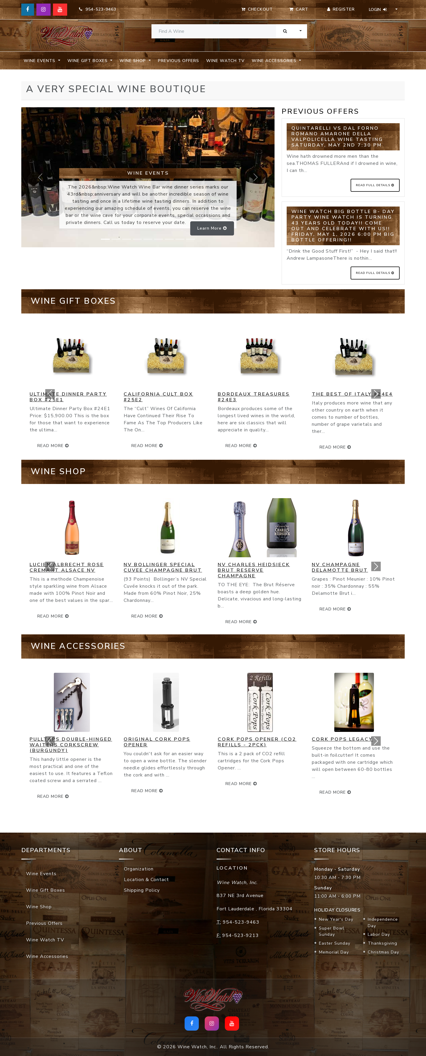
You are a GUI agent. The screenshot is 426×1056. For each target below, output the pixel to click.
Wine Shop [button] (133, 61)
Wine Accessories (47, 956)
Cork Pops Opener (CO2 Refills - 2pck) (257, 742)
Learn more (212, 228)
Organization (139, 869)
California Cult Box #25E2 (158, 397)
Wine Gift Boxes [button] (88, 61)
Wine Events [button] (40, 61)
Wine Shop (39, 907)
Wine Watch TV (225, 61)
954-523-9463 (97, 9)
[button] (50, 394)
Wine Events (41, 873)
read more (147, 446)
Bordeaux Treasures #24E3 (254, 397)
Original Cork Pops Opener (157, 742)
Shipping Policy (142, 890)
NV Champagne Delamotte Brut (340, 567)
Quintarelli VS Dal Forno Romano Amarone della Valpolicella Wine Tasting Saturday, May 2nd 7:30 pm (337, 137)
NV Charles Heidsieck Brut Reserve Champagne (254, 570)
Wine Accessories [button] (275, 61)
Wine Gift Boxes (45, 890)
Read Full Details (375, 185)
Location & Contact (146, 879)
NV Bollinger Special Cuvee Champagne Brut (163, 567)
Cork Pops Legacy (342, 739)
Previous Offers (178, 61)
